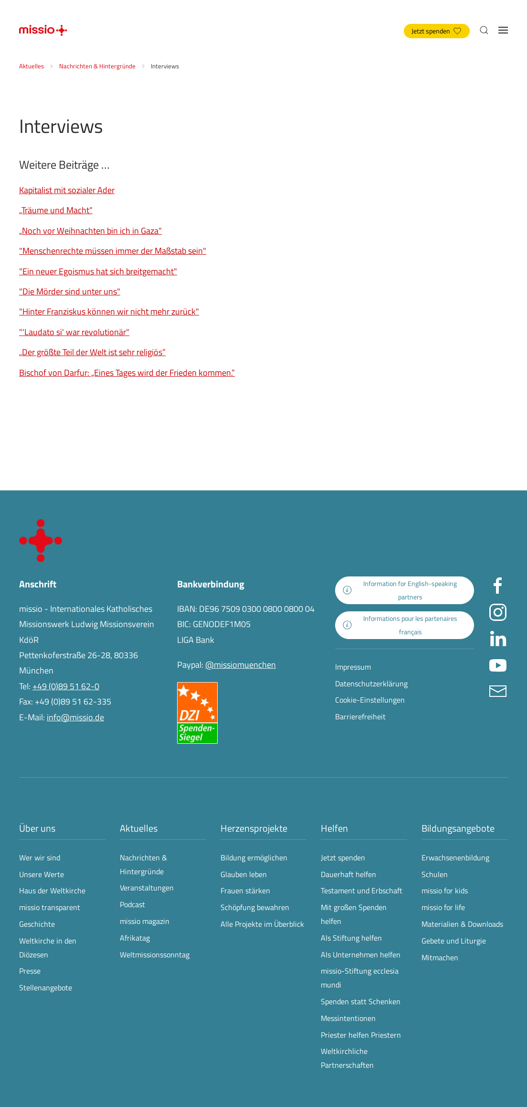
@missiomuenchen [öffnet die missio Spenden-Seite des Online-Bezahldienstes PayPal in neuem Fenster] (240, 664)
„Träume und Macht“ (56, 210)
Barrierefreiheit (360, 716)
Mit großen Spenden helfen (354, 914)
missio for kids (445, 890)
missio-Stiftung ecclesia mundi (360, 977)
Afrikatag (135, 938)
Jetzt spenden (436, 31)
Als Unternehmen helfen (361, 954)
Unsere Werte (41, 874)
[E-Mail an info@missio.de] (497, 690)
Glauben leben (244, 874)
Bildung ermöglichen (254, 857)
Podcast (132, 904)
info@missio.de (75, 717)
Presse (30, 971)
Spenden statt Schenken (361, 1001)
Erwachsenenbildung (455, 857)
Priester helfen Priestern (361, 1035)
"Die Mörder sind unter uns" (69, 291)
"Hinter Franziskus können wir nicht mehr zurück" (109, 311)
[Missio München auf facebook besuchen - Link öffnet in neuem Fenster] (497, 584)
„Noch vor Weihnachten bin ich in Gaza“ (90, 230)
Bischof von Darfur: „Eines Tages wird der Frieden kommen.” (127, 372)
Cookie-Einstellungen (370, 699)
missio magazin (144, 921)
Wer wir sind (39, 857)
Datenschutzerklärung (371, 683)
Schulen (435, 874)
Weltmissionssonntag (155, 954)
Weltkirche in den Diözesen (47, 947)
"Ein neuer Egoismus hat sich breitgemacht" (98, 271)
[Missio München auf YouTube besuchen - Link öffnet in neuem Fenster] (497, 663)
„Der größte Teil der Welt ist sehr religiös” (92, 352)
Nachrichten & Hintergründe (143, 864)
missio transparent (49, 907)
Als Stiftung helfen (351, 938)
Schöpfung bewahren (255, 907)
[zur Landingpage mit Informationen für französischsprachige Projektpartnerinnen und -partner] (404, 625)
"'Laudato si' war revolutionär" (74, 332)
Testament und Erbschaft (361, 890)
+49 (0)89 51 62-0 (65, 686)
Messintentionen (348, 1018)
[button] (484, 30)
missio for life (443, 907)
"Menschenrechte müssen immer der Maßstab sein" (112, 250)
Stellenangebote (45, 987)
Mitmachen (440, 957)
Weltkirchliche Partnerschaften (347, 1058)
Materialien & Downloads (462, 924)
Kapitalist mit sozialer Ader (67, 190)
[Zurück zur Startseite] (43, 30)
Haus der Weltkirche (52, 890)
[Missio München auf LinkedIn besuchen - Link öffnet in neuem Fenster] (497, 637)
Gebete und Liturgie (454, 940)
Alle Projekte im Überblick (262, 924)
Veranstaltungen (147, 887)
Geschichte (37, 924)
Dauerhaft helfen (348, 874)
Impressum (353, 667)
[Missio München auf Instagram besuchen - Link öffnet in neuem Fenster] (497, 611)
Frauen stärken (245, 890)
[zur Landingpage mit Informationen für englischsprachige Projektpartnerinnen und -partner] (404, 590)
